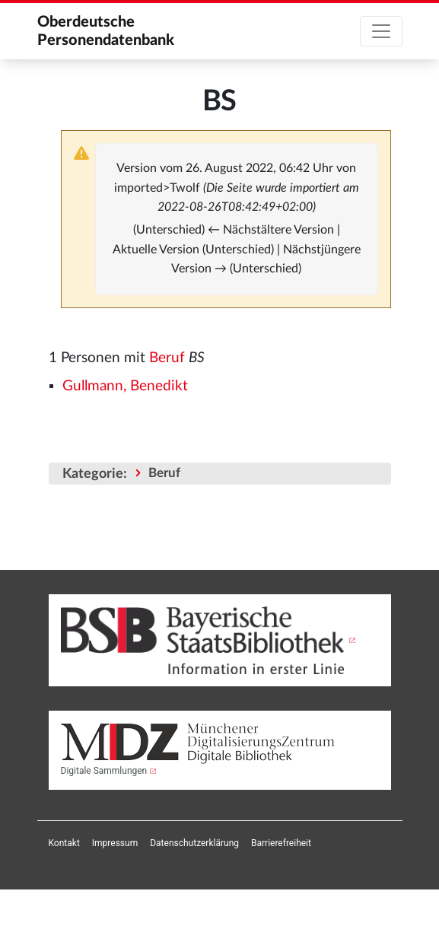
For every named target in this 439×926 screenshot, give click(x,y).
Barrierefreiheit (281, 843)
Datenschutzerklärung (194, 843)
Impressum (115, 843)
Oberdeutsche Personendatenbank (105, 31)
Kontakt (64, 843)
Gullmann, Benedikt (125, 386)
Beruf (167, 358)
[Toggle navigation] (381, 31)
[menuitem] (64, 843)
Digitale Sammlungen (104, 770)
